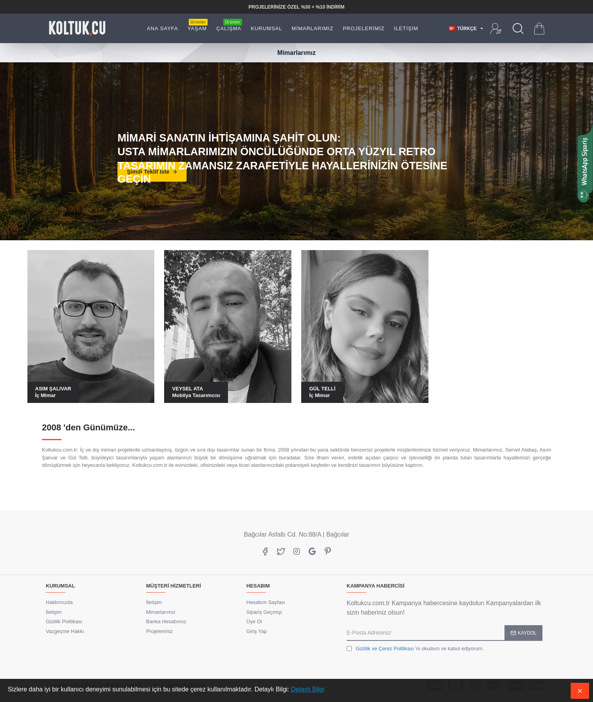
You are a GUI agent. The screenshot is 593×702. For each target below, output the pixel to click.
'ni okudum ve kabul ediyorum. (415, 649)
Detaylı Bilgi (307, 689)
